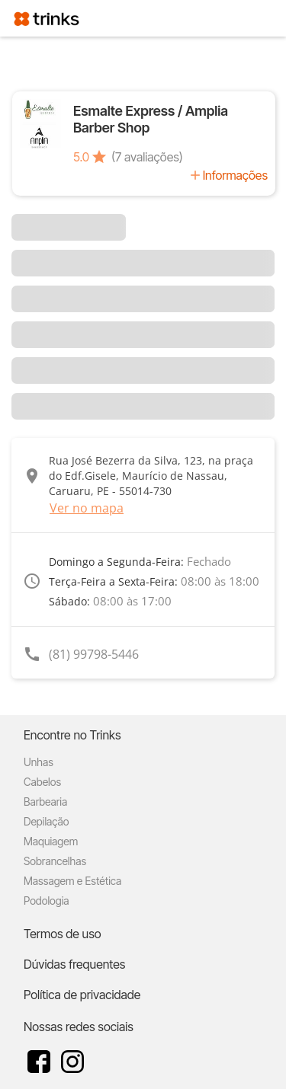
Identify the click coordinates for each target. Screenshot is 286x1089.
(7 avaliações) (147, 156)
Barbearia (45, 801)
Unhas (38, 761)
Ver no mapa (87, 508)
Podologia (46, 900)
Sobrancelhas (55, 860)
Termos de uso (62, 933)
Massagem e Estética (72, 880)
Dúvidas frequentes (74, 964)
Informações (235, 175)
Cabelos (42, 781)
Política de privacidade (82, 994)
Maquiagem (51, 841)
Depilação (46, 821)
